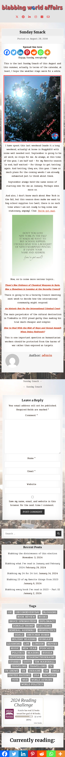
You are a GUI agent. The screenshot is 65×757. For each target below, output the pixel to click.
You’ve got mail (46, 211)
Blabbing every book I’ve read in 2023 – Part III (32, 589)
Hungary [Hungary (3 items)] (45, 639)
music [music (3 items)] (15, 648)
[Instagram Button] (35, 16)
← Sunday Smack (32, 387)
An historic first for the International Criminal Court (32, 308)
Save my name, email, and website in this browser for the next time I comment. (32, 503)
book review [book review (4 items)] (26, 617)
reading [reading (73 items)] (33, 653)
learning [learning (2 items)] (14, 644)
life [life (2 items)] (26, 644)
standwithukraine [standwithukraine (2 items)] (41, 657)
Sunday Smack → (32, 381)
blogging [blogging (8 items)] (49, 612)
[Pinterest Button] (23, 16)
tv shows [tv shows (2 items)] (11, 671)
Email (31, 471)
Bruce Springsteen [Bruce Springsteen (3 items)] (22, 621)
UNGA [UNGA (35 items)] (55, 671)
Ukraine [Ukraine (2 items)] (35, 671)
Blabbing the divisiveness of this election (32, 553)
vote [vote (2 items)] (15, 680)
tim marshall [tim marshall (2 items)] (44, 662)
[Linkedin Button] (29, 16)
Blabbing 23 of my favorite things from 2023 (32, 579)
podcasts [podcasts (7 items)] (47, 648)
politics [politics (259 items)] (18, 653)
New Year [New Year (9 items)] (29, 648)
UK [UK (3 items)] (23, 671)
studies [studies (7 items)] (14, 662)
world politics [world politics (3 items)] (32, 684)
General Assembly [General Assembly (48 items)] (22, 630)
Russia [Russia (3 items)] (47, 653)
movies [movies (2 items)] (52, 644)
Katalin (21, 710)
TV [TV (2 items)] (51, 666)
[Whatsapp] (41, 52)
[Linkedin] (20, 52)
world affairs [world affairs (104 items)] (41, 680)
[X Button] (17, 16)
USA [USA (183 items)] (36, 675)
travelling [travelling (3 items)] (38, 666)
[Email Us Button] (48, 16)
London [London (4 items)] (38, 644)
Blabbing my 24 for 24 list (22, 573)
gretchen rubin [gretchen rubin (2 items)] (38, 635)
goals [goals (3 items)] (19, 635)
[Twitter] (14, 52)
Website (31, 484)
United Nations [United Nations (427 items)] (19, 675)
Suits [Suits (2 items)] (27, 662)
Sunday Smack (33, 32)
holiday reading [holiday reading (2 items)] (24, 639)
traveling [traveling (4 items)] (19, 666)
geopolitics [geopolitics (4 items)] (46, 630)
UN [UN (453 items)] (46, 671)
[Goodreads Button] (42, 16)
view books (38, 723)
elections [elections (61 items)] (44, 626)
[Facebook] (7, 52)
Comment (31, 415)
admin (47, 355)
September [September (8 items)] (17, 657)
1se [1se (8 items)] (10, 612)
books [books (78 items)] (42, 617)
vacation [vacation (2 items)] (49, 675)
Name (31, 458)
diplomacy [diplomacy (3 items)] (47, 621)
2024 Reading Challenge (23, 702)
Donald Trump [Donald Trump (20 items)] (23, 626)
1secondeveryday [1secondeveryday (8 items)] (27, 612)
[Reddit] (34, 52)
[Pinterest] (27, 52)
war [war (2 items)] (25, 680)
